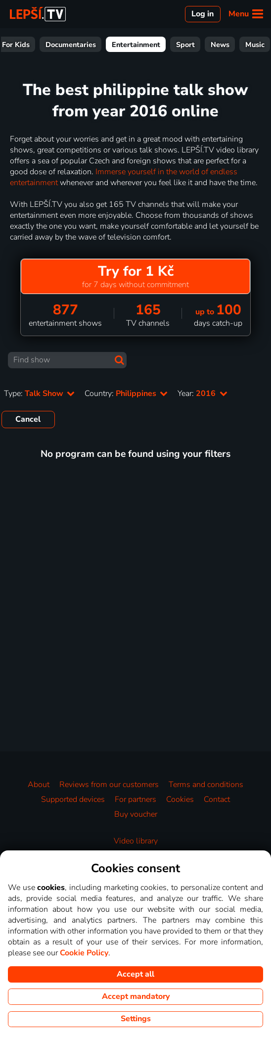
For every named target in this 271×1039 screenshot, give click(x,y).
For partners (135, 799)
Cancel (28, 419)
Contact (217, 799)
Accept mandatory (136, 996)
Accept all (135, 974)
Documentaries (185, 44)
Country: (126, 393)
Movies (52, 44)
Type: (39, 393)
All (19, 44)
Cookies (180, 799)
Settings (136, 1018)
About (38, 784)
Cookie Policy (84, 952)
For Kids (130, 44)
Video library (136, 841)
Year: (202, 393)
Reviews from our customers (109, 784)
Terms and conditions (206, 784)
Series (90, 44)
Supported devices (73, 799)
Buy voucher (135, 814)
